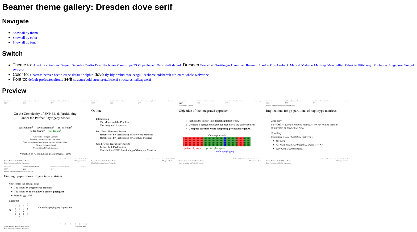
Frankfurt (206, 65)
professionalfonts (51, 79)
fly (107, 75)
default (177, 65)
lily (112, 75)
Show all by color (25, 38)
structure (178, 75)
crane (67, 75)
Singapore (396, 65)
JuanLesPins (267, 65)
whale (189, 75)
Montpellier (335, 65)
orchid (120, 75)
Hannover (238, 65)
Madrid (295, 65)
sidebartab (164, 75)
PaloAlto (351, 65)
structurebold (82, 79)
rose (129, 75)
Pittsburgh (365, 65)
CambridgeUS (127, 65)
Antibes (53, 65)
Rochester (380, 65)
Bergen (65, 65)
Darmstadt (164, 65)
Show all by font (24, 42)
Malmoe (307, 65)
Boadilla (101, 65)
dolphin (88, 75)
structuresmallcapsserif (135, 79)
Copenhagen (147, 65)
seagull (138, 75)
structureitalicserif (105, 79)
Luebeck (283, 65)
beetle (58, 75)
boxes (112, 65)
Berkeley (78, 65)
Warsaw (18, 70)
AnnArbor (40, 65)
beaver (48, 75)
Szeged (409, 65)
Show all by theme (26, 33)
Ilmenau (251, 65)
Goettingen (222, 65)
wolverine (202, 75)
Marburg (320, 65)
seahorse (150, 75)
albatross (36, 75)
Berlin (89, 65)
